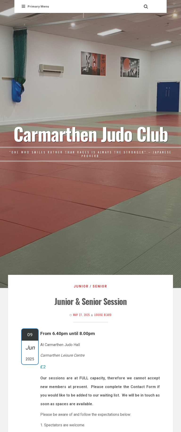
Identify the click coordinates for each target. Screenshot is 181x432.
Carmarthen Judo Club (90, 133)
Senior (100, 286)
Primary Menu (35, 6)
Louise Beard (103, 315)
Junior (81, 286)
